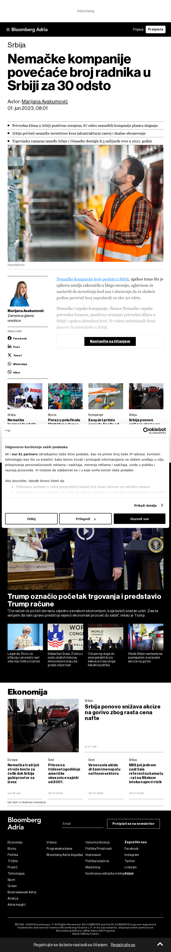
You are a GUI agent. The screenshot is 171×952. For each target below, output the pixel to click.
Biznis (52, 415)
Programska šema (59, 848)
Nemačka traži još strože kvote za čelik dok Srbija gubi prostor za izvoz (23, 773)
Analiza (13, 898)
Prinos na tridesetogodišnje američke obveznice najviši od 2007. (64, 773)
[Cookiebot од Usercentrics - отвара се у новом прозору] (146, 431)
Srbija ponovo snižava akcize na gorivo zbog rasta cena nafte (123, 712)
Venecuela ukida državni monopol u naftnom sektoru (104, 769)
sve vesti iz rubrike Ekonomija (27, 802)
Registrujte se (123, 945)
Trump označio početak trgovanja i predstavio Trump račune (84, 600)
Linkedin (130, 867)
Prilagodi (86, 519)
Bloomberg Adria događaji (65, 855)
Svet (51, 760)
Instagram (131, 855)
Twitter (129, 861)
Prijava (138, 29)
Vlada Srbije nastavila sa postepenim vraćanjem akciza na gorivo (145, 657)
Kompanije (95, 415)
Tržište (13, 861)
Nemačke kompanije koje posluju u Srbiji (93, 279)
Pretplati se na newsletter (133, 824)
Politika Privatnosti (99, 848)
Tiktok (129, 873)
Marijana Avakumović (45, 101)
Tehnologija (16, 873)
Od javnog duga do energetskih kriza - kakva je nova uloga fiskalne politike (102, 659)
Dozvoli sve (139, 519)
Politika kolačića (97, 861)
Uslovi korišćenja (98, 842)
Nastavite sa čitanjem (110, 341)
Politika (13, 855)
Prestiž (13, 867)
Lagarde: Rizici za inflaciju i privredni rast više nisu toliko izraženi (24, 657)
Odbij (31, 519)
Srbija (12, 415)
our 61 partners (25, 454)
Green (12, 886)
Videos (52, 842)
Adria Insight (17, 904)
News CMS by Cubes (85, 933)
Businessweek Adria (22, 892)
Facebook (131, 848)
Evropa (12, 760)
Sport (11, 879)
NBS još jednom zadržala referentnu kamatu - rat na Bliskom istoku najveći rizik (146, 773)
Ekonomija (27, 692)
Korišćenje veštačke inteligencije (105, 873)
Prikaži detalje (145, 505)
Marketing (93, 867)
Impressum (93, 855)
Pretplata (155, 29)
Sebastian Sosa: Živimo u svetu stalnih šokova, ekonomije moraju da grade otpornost (65, 659)
